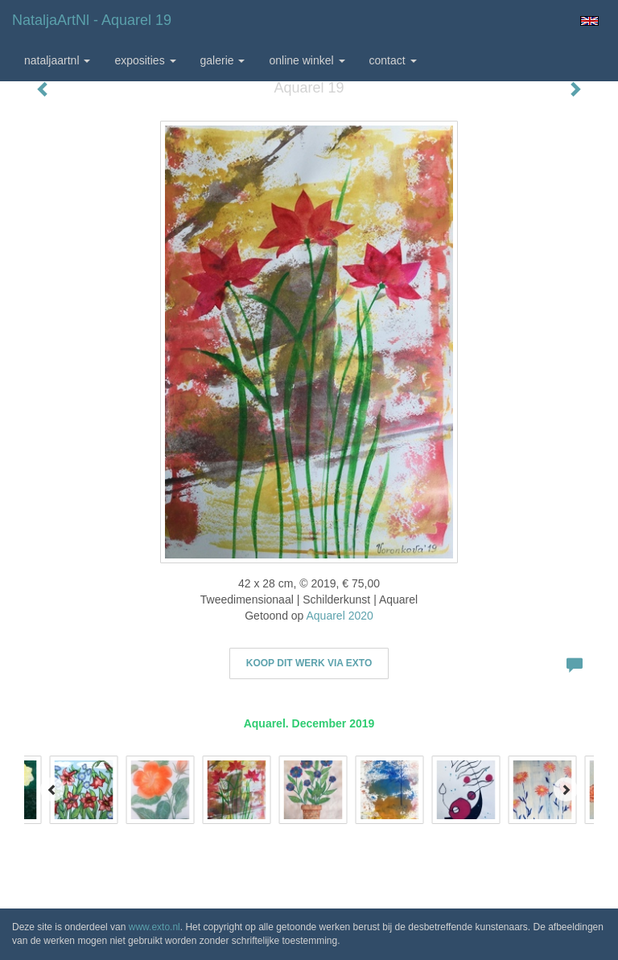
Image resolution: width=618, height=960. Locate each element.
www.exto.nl (154, 927)
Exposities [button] (144, 60)
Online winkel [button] (306, 60)
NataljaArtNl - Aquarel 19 (91, 20)
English (589, 21)
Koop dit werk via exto (309, 663)
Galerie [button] (222, 60)
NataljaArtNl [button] (57, 60)
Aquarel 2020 (340, 615)
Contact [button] (393, 60)
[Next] (566, 789)
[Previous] (52, 789)
